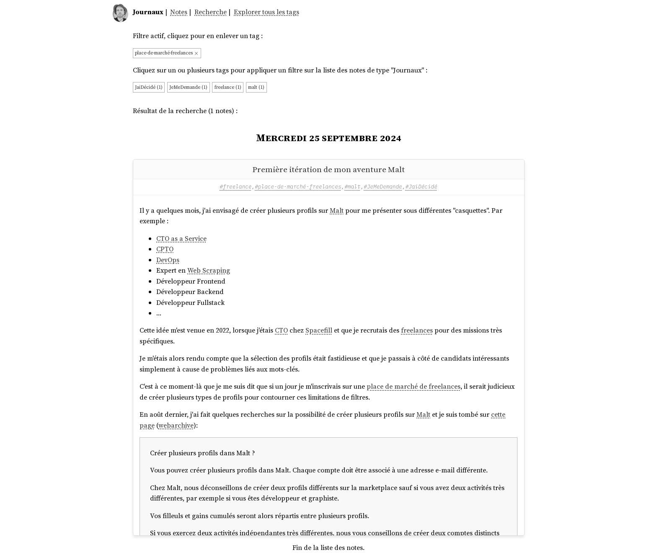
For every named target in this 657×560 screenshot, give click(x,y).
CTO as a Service (181, 238)
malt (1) (256, 87)
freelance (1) (228, 87)
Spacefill (318, 330)
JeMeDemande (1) (188, 87)
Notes (178, 11)
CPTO (164, 248)
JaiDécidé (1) (149, 87)
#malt (352, 186)
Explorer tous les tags (266, 11)
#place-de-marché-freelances (298, 186)
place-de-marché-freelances (167, 52)
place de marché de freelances (413, 386)
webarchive (176, 425)
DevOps (167, 259)
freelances (417, 330)
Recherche (210, 11)
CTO (281, 330)
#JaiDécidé (421, 186)
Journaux (148, 11)
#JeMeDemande (383, 186)
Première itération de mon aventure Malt (328, 169)
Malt (337, 210)
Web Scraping (208, 270)
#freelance (235, 186)
